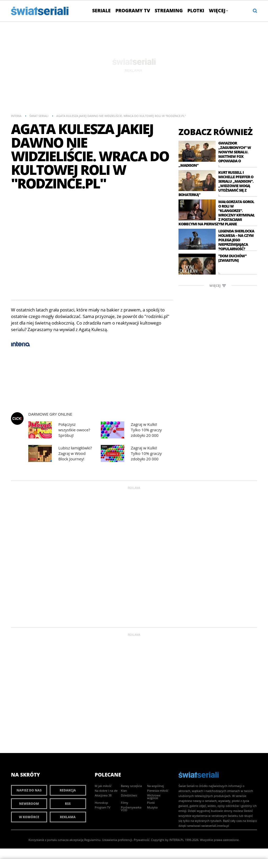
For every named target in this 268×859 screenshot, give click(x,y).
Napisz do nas (29, 790)
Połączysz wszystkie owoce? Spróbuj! (74, 430)
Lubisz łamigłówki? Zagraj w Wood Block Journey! (75, 453)
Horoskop (101, 803)
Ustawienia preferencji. (117, 840)
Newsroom (29, 803)
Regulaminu (92, 840)
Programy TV (132, 10)
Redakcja (68, 790)
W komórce (29, 817)
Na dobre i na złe (106, 791)
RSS (68, 803)
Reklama (68, 817)
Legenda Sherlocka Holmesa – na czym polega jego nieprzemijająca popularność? (236, 239)
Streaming (169, 10)
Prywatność (141, 840)
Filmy (124, 803)
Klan (124, 791)
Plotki (195, 10)
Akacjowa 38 (103, 795)
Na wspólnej (155, 786)
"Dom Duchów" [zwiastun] (232, 258)
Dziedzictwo (129, 795)
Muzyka (152, 807)
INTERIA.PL (176, 840)
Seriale (101, 10)
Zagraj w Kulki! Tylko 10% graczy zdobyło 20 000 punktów (146, 430)
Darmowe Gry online (50, 414)
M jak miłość (103, 786)
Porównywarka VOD (131, 808)
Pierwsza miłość (157, 791)
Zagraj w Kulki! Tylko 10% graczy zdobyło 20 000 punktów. (146, 453)
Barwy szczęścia (131, 786)
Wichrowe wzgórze (153, 796)
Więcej (218, 10)
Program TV (102, 807)
